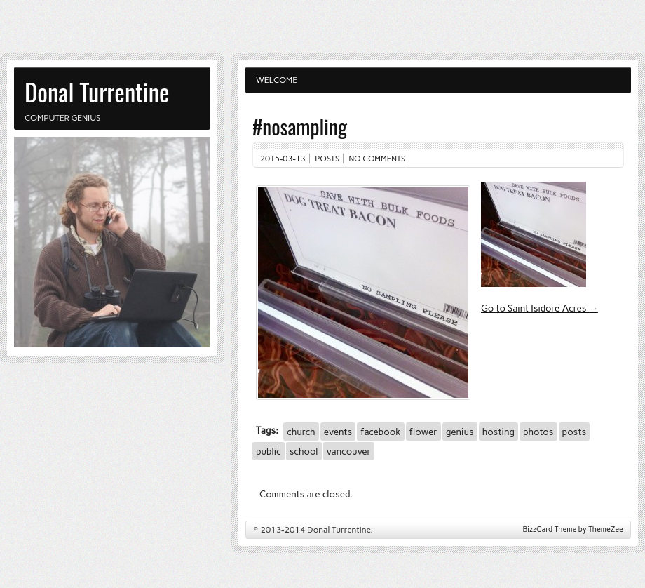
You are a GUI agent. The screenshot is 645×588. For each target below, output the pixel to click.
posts (574, 431)
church (301, 431)
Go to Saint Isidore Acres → (539, 308)
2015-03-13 (283, 158)
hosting (498, 431)
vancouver (349, 451)
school (304, 451)
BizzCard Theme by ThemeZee (573, 529)
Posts (327, 158)
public (268, 451)
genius (460, 431)
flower (423, 431)
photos (538, 431)
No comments (377, 158)
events (338, 431)
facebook (380, 431)
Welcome (276, 80)
